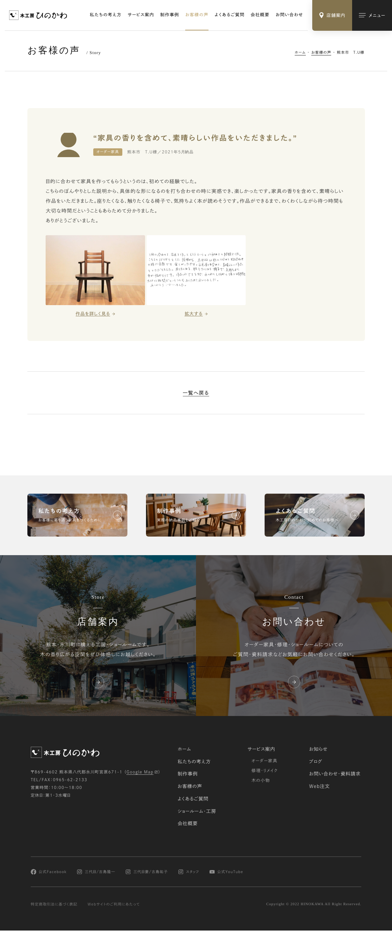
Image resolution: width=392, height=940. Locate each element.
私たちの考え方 (106, 15)
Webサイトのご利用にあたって (114, 904)
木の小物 (260, 780)
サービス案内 (141, 15)
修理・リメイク (264, 770)
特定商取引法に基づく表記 (54, 904)
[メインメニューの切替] (372, 15)
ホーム (300, 52)
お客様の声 (197, 15)
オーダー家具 (264, 760)
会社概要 (260, 15)
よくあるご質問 (230, 15)
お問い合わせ (289, 15)
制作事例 (169, 15)
